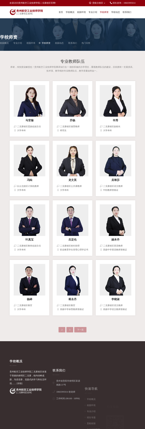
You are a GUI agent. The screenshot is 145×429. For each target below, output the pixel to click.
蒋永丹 (72, 300)
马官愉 (29, 121)
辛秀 (115, 121)
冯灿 (29, 181)
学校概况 (70, 12)
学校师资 (104, 12)
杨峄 (29, 300)
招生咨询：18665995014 (122, 3)
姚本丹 (115, 240)
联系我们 (127, 12)
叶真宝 (29, 240)
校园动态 (59, 43)
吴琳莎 (115, 181)
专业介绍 (92, 12)
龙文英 (72, 181)
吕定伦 (72, 240)
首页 (61, 12)
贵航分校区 (96, 3)
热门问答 (86, 43)
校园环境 (81, 12)
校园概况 (4, 43)
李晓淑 (115, 300)
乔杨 (72, 121)
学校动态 (115, 12)
